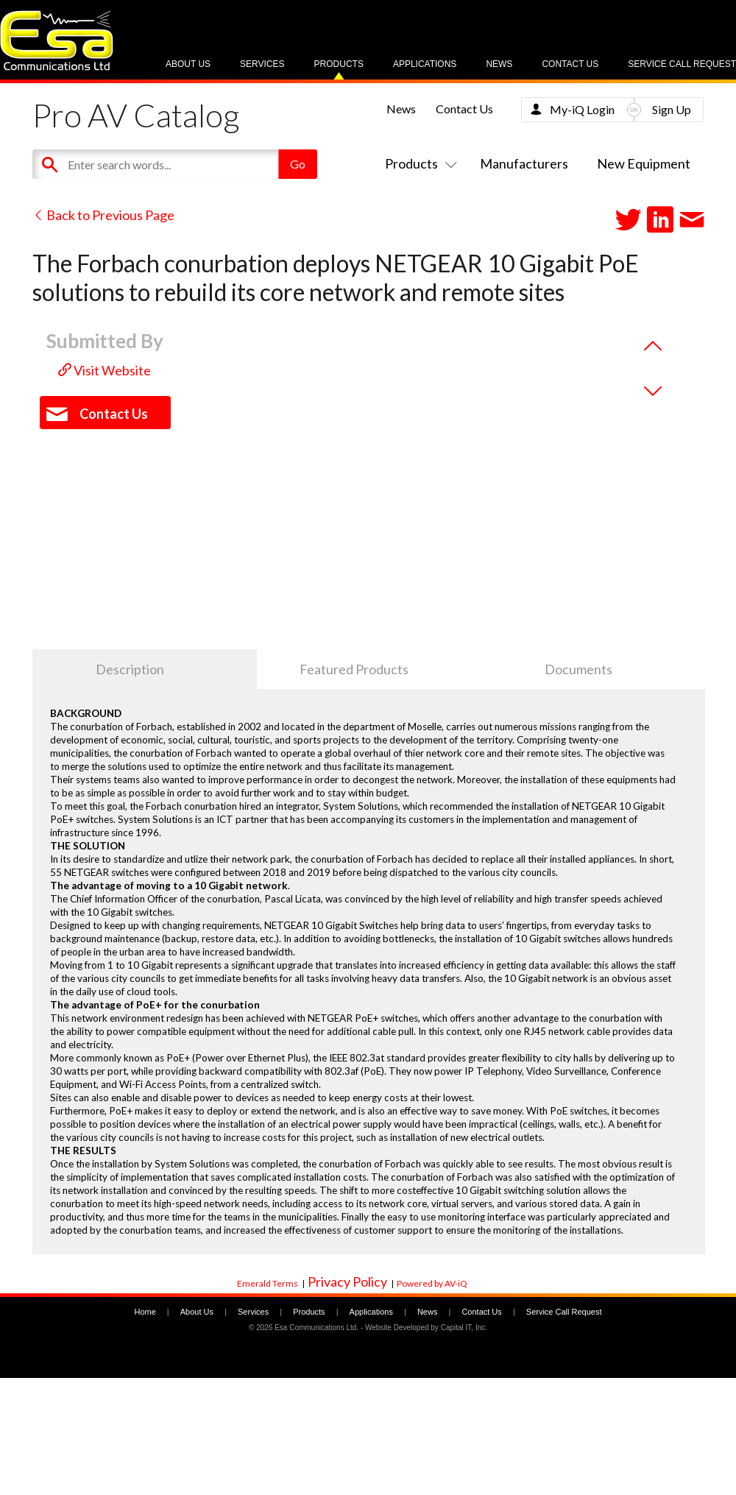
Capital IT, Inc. (464, 1327)
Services (262, 64)
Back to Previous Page (103, 215)
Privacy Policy (347, 1281)
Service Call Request (682, 64)
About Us (188, 64)
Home (144, 1311)
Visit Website (104, 370)
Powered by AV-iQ (432, 1283)
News (499, 64)
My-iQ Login (582, 109)
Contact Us (570, 64)
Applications (424, 64)
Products (339, 64)
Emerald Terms (267, 1283)
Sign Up (671, 109)
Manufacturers (524, 163)
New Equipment (643, 163)
